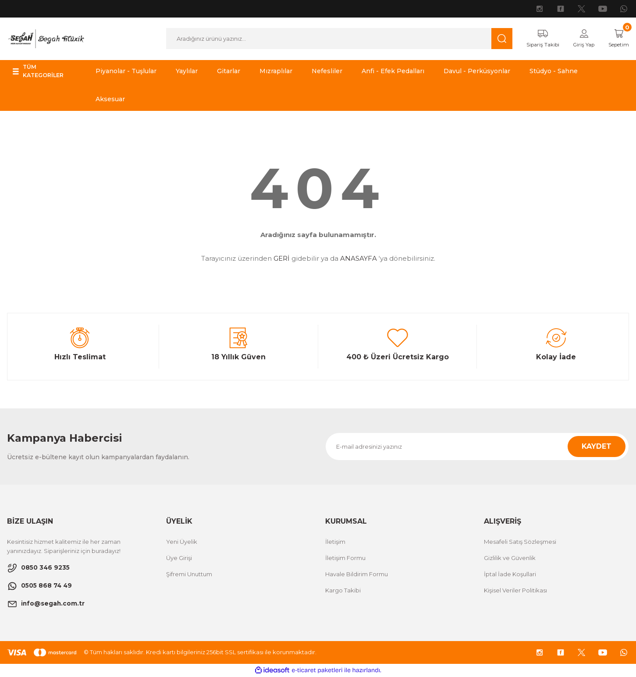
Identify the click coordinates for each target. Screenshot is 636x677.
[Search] (333, 39)
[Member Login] (578, 39)
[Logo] (46, 38)
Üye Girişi (179, 558)
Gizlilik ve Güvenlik (510, 558)
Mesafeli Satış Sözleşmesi (520, 542)
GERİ (282, 259)
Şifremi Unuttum (189, 574)
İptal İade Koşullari (510, 574)
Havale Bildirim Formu (356, 574)
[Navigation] (49, 71)
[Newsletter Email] (477, 447)
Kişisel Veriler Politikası (515, 590)
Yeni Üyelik (181, 542)
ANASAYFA (358, 259)
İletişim (335, 542)
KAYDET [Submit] (596, 447)
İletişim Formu (345, 558)
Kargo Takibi (343, 590)
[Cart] (616, 39)
